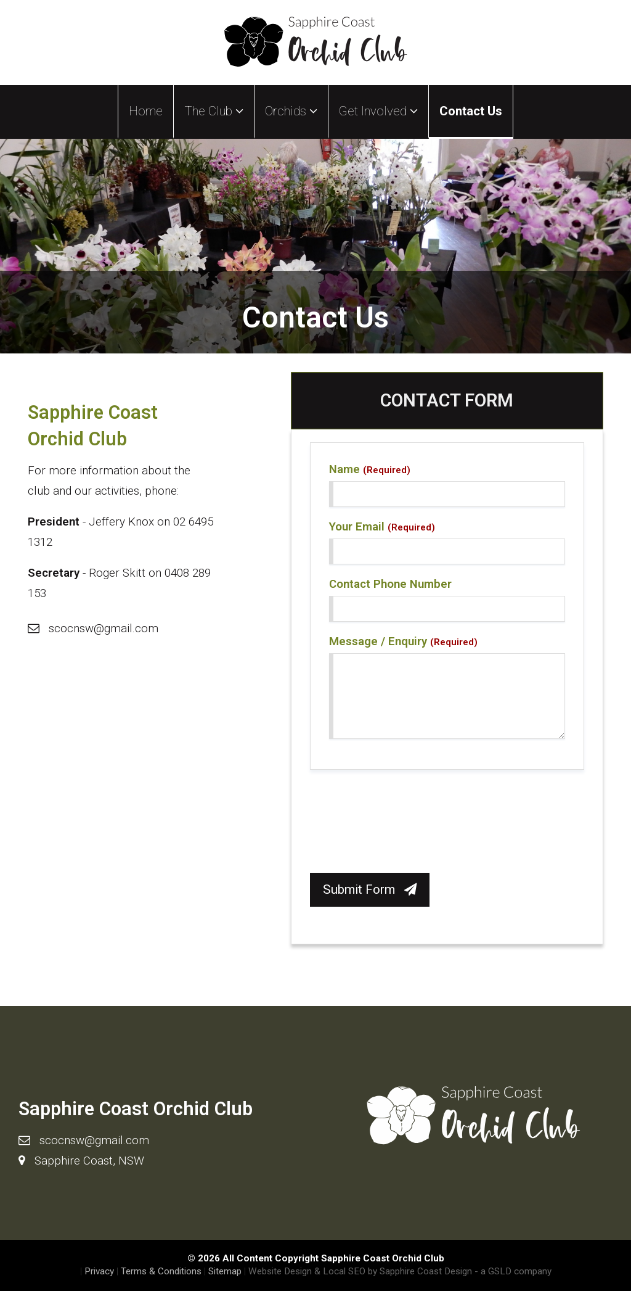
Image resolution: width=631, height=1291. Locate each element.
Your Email (382, 527)
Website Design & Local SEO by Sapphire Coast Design (360, 1271)
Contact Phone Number (390, 584)
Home (146, 111)
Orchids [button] (291, 111)
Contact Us (470, 111)
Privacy (99, 1271)
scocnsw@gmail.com (103, 628)
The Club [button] (213, 111)
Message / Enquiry (403, 641)
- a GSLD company (513, 1271)
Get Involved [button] (378, 111)
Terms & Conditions (161, 1271)
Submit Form (370, 889)
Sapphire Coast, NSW (89, 1160)
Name (369, 469)
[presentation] (403, 825)
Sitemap (225, 1271)
